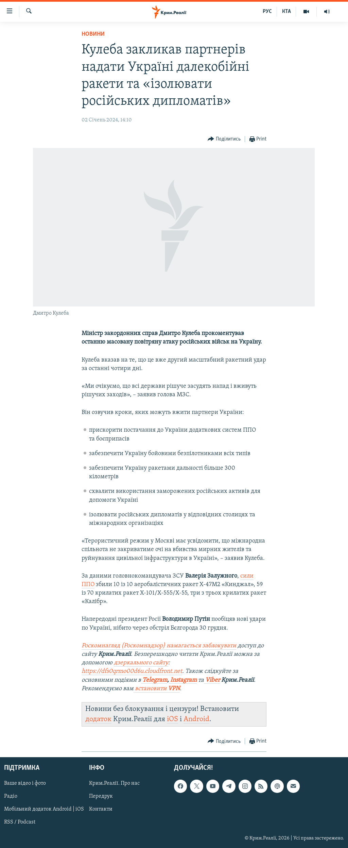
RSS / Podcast (19, 822)
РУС (267, 11)
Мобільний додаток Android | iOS (44, 809)
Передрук (101, 796)
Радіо (10, 796)
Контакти (100, 809)
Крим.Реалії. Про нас (114, 783)
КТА (286, 11)
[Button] (224, 139)
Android (196, 719)
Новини (93, 34)
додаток (98, 719)
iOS (172, 719)
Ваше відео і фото (25, 783)
